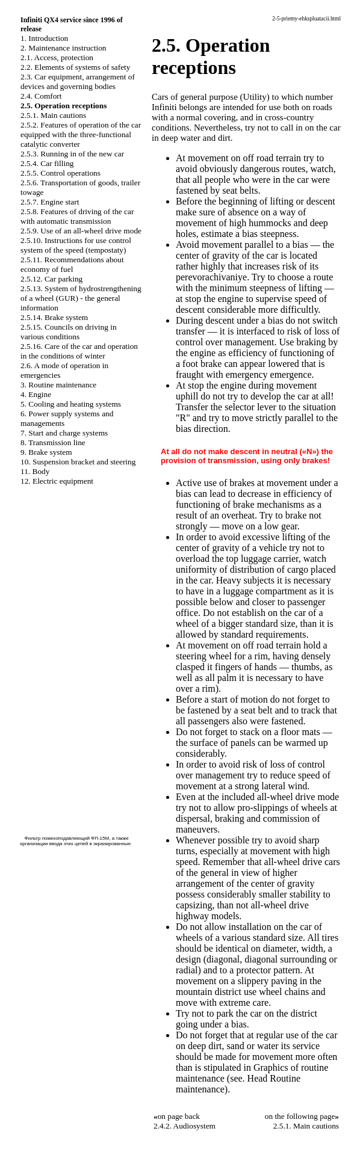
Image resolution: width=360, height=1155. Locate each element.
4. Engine (35, 394)
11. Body (34, 471)
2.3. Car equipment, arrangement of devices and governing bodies (77, 81)
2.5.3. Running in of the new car (72, 153)
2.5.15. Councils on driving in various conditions (68, 331)
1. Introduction (44, 38)
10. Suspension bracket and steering (77, 461)
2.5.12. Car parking (51, 278)
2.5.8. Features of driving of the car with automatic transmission (77, 216)
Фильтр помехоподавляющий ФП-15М (67, 838)
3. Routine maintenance (58, 384)
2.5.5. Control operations (60, 172)
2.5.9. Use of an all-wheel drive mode (80, 230)
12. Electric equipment (56, 480)
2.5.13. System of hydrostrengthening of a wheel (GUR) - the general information (80, 298)
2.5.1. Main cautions (53, 115)
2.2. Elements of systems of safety (75, 67)
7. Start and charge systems (64, 432)
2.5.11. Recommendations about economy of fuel (72, 264)
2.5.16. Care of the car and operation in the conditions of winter (79, 351)
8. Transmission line (52, 442)
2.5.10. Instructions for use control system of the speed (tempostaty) (75, 245)
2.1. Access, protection (56, 57)
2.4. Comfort (41, 95)
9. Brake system (46, 452)
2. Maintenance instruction (63, 47)
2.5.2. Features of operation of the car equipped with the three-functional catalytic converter (80, 134)
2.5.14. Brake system (54, 317)
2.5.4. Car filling (46, 163)
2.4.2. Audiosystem (185, 1125)
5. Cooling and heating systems (70, 403)
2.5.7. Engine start (49, 201)
